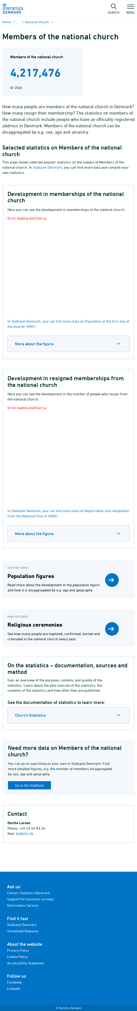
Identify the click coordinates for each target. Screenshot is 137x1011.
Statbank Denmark (47, 167)
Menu (130, 10)
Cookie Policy (17, 957)
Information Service (22, 905)
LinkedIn (14, 988)
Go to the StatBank (29, 785)
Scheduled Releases (23, 931)
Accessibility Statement (25, 963)
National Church (37, 22)
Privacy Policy (18, 950)
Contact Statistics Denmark (28, 893)
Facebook (14, 982)
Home (6, 22)
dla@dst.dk (24, 833)
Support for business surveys (30, 899)
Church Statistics (30, 715)
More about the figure (34, 343)
